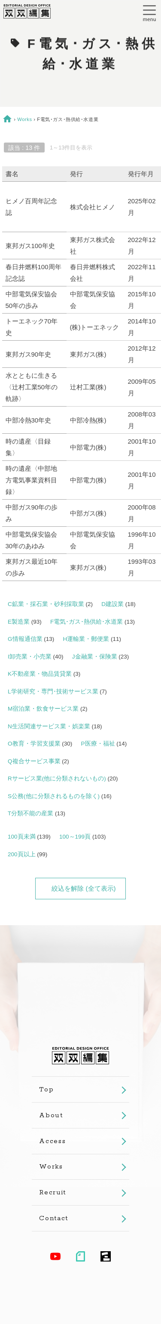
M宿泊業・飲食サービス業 (43, 709)
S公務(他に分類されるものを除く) (54, 796)
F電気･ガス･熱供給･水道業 (86, 621)
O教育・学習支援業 (34, 743)
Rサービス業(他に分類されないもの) (57, 778)
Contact (53, 1218)
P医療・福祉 (98, 743)
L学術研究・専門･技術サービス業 (53, 691)
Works (24, 119)
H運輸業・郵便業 (86, 639)
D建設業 (112, 604)
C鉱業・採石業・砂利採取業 (46, 604)
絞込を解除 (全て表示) (83, 888)
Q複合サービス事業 (34, 761)
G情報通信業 (25, 639)
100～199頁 (75, 836)
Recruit (52, 1192)
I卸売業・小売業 (30, 656)
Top (46, 1089)
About (51, 1115)
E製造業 (19, 621)
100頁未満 (22, 836)
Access (52, 1141)
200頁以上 (22, 854)
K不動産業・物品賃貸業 (40, 674)
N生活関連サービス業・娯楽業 (49, 726)
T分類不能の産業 (30, 813)
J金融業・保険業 (94, 656)
